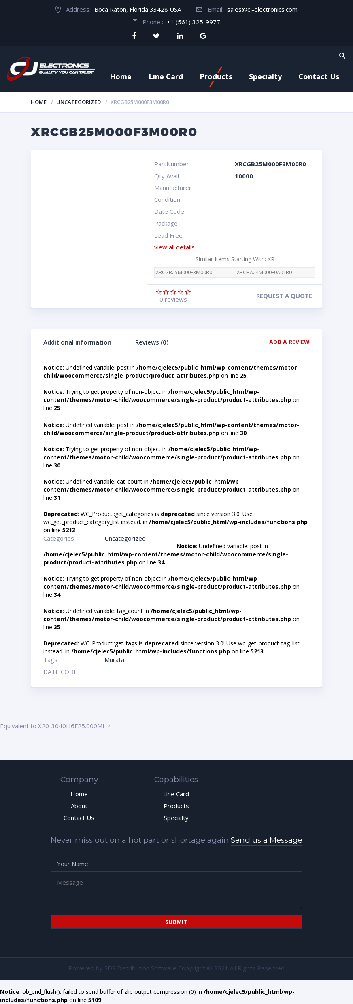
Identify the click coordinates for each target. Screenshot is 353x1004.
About (79, 806)
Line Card (166, 76)
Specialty (265, 76)
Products (216, 76)
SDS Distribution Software (140, 968)
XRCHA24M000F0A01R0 (264, 272)
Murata (114, 659)
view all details (174, 247)
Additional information (77, 342)
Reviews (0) (151, 342)
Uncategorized (78, 102)
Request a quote (284, 296)
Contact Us (318, 76)
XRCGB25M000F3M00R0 (184, 272)
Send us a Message (266, 840)
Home (121, 76)
